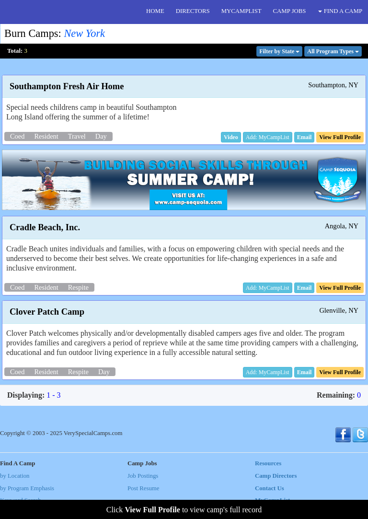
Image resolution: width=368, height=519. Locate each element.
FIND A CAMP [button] (340, 11)
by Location (14, 475)
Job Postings (142, 475)
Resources (268, 463)
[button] (231, 137)
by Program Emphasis (27, 488)
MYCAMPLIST (241, 11)
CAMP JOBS (289, 11)
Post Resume (143, 488)
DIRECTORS (193, 11)
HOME (155, 11)
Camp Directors (276, 475)
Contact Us (269, 488)
